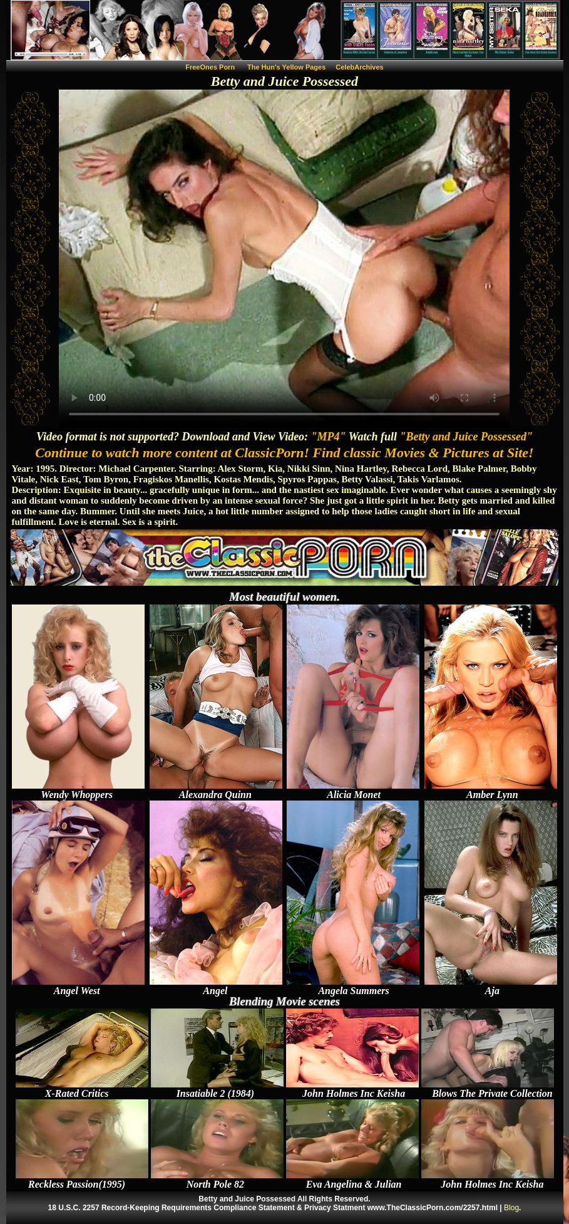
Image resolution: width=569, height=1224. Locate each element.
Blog (511, 1207)
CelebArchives (359, 67)
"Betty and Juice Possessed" (465, 436)
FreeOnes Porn (210, 67)
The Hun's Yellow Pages (286, 67)
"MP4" (328, 436)
